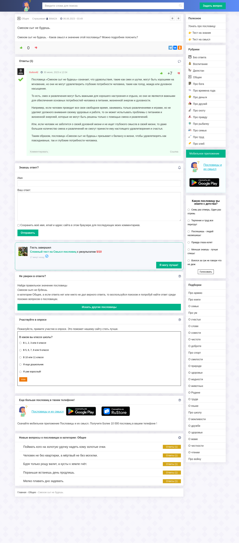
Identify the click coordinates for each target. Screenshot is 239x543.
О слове (193, 326)
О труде (193, 399)
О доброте (194, 346)
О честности (195, 445)
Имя (20, 178)
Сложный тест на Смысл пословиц (53, 251)
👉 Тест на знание (199, 32)
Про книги (194, 299)
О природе (194, 366)
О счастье (194, 319)
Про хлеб (196, 143)
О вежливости (197, 419)
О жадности (195, 379)
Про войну (194, 459)
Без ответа (197, 57)
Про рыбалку (198, 123)
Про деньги (197, 97)
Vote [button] (23, 379)
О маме (193, 439)
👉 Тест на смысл (199, 39)
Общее (195, 77)
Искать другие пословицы (99, 307)
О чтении (194, 452)
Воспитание (198, 63)
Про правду (197, 117)
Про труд (196, 137)
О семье (193, 306)
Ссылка (174, 151)
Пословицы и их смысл (48, 411)
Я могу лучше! (168, 265)
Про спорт (194, 352)
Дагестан (196, 70)
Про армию (195, 293)
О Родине (194, 392)
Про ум (192, 312)
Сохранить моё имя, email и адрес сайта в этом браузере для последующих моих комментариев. (80, 225)
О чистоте (194, 339)
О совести (194, 332)
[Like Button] (20, 47)
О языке (193, 405)
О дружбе (194, 425)
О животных (195, 386)
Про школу (195, 412)
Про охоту (196, 110)
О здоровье (195, 372)
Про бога (196, 83)
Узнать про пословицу (202, 26)
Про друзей (197, 103)
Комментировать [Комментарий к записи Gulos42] (39, 151)
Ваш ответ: (24, 190)
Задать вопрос (212, 5)
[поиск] (112, 5)
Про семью (197, 130)
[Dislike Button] (35, 47)
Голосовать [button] (206, 271)
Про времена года (201, 90)
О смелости (195, 359)
